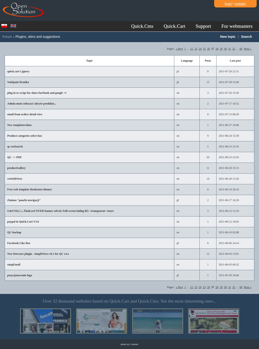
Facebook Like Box (18, 243)
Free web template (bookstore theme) (29, 189)
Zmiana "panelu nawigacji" (24, 200)
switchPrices (14, 178)
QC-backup (14, 232)
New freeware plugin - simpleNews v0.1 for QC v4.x (38, 253)
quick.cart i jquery (18, 71)
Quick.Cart (174, 26)
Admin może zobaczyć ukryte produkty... (31, 103)
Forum (7, 36)
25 (204, 48)
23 (196, 48)
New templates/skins (19, 125)
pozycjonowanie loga (19, 275)
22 (191, 48)
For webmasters (237, 26)
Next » (247, 48)
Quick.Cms (142, 26)
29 (221, 48)
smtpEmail (13, 264)
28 (217, 48)
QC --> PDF (14, 157)
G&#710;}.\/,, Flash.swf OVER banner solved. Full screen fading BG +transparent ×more (60, 211)
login (228, 4)
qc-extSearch (15, 146)
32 (233, 48)
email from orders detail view (24, 114)
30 (225, 48)
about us (125, 344)
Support (203, 26)
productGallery (16, 168)
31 (229, 48)
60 (241, 48)
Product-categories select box (24, 135)
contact (134, 344)
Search (246, 36)
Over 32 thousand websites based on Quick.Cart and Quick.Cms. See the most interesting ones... (129, 301)
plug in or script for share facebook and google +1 (37, 92)
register (240, 4)
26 (208, 48)
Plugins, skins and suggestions (37, 36)
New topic (228, 36)
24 (200, 48)
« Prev (179, 48)
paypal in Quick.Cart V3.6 (23, 221)
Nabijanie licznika (18, 82)
